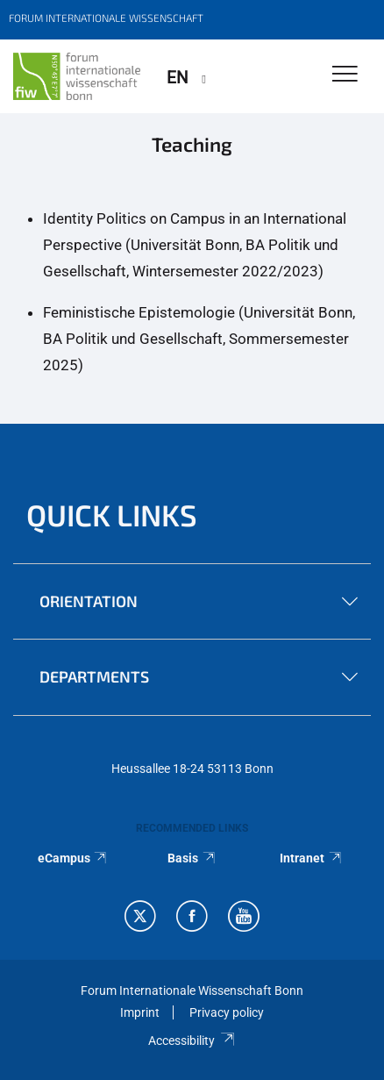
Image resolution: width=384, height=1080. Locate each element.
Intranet (311, 858)
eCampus (73, 858)
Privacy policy (226, 1012)
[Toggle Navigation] (345, 75)
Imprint (140, 1012)
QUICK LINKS (111, 515)
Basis (192, 858)
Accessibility (191, 1041)
